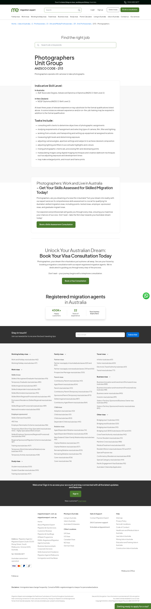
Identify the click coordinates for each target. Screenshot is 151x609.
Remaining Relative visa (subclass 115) (68, 454)
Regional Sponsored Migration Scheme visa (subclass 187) (31, 441)
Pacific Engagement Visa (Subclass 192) (111, 463)
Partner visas (59, 360)
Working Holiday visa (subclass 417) (24, 363)
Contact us (125, 17)
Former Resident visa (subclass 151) (110, 438)
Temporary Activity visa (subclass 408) (25, 455)
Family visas (15, 17)
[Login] (93, 10)
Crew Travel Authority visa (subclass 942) (112, 434)
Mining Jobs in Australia (124, 539)
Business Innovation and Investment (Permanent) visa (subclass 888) (116, 383)
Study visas (74, 17)
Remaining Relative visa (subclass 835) (68, 450)
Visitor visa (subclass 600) (106, 363)
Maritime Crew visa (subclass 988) (109, 442)
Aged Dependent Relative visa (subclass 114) (70, 430)
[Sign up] (99, 10)
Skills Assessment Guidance (48, 552)
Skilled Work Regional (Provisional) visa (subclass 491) (30, 397)
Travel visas (52, 17)
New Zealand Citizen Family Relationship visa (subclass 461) (74, 438)
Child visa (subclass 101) (62, 414)
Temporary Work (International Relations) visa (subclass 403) (28, 450)
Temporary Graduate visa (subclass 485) (26, 382)
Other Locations (70, 529)
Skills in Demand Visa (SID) (21, 418)
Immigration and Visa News (48, 558)
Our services (135, 17)
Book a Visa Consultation (75, 281)
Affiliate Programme (45, 537)
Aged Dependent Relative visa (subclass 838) (71, 434)
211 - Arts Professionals (82, 24)
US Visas (67, 536)
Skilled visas (16, 375)
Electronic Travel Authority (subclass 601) (112, 367)
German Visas (69, 546)
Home (13, 24)
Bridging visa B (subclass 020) (108, 424)
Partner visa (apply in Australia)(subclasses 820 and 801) (73, 364)
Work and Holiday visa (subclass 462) (24, 360)
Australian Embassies (72, 524)
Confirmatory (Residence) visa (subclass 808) (114, 456)
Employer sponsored (19, 414)
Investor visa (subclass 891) (107, 397)
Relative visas (59, 427)
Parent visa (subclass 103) (63, 388)
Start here (82, 501)
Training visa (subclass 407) (21, 446)
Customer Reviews (45, 531)
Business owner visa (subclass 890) (110, 393)
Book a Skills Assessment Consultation (56, 224)
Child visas (58, 407)
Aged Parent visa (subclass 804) (66, 384)
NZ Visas (67, 543)
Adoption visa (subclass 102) (64, 411)
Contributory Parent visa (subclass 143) (68, 381)
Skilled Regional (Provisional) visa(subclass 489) (28, 406)
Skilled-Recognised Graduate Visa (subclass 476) (29, 378)
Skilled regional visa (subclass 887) (24, 386)
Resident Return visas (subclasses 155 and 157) (114, 449)
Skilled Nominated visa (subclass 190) (25, 393)
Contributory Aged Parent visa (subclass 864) (70, 403)
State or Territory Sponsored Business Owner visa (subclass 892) (115, 402)
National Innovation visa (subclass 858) (25, 409)
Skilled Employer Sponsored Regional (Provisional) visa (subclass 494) (30, 435)
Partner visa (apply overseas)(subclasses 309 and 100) (74, 369)
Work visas (25, 17)
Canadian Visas (69, 540)
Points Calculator (86, 17)
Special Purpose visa (104, 453)
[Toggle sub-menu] (30, 354)
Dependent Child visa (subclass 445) (67, 422)
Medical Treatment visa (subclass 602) (111, 445)
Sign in (75, 494)
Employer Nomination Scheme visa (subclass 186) (29, 425)
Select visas (113, 10)
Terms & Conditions (123, 524)
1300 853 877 (131, 2)
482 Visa (14, 421)
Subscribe (132, 335)
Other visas (101, 415)
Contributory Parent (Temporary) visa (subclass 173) (73, 392)
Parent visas (58, 377)
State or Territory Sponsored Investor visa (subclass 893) (116, 407)
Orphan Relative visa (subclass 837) (67, 447)
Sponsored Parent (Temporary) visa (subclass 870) (72, 395)
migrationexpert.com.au (47, 514)
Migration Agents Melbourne (48, 555)
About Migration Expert (46, 525)
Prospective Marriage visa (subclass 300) (69, 372)
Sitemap (119, 518)
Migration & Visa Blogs (46, 534)
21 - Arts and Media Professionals (59, 24)
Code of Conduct (122, 527)
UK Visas (67, 533)
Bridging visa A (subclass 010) (107, 427)
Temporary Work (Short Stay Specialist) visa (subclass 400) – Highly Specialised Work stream (31, 430)
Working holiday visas (38, 17)
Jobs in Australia (113, 17)
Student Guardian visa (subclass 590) (25, 470)
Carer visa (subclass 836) (63, 457)
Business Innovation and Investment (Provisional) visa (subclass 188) (116, 389)
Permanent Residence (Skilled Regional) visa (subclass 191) (31, 401)
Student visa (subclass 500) (21, 467)
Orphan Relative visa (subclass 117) (66, 443)
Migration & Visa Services (47, 528)
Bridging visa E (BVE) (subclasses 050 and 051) (114, 431)
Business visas (63, 17)
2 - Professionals (38, 24)
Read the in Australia (75, 2)
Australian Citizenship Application (109, 467)
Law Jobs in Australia (123, 536)
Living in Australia (100, 17)
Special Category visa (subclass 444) (110, 460)
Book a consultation (129, 10)
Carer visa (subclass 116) (63, 461)
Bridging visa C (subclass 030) (108, 420)
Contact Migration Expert (99, 518)
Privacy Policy (121, 521)
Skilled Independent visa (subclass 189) (25, 389)
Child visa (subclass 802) (63, 418)
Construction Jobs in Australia (127, 548)
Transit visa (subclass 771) (106, 370)
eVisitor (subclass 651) (105, 360)
